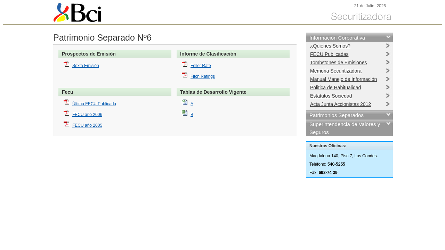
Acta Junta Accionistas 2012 (340, 104)
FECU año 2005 (87, 125)
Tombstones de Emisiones (338, 62)
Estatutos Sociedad (331, 96)
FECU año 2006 (87, 114)
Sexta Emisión (85, 65)
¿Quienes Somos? (330, 46)
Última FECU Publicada (94, 103)
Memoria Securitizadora (336, 71)
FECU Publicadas (329, 54)
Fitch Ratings (203, 76)
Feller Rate (201, 65)
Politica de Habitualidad (335, 87)
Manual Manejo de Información (343, 79)
